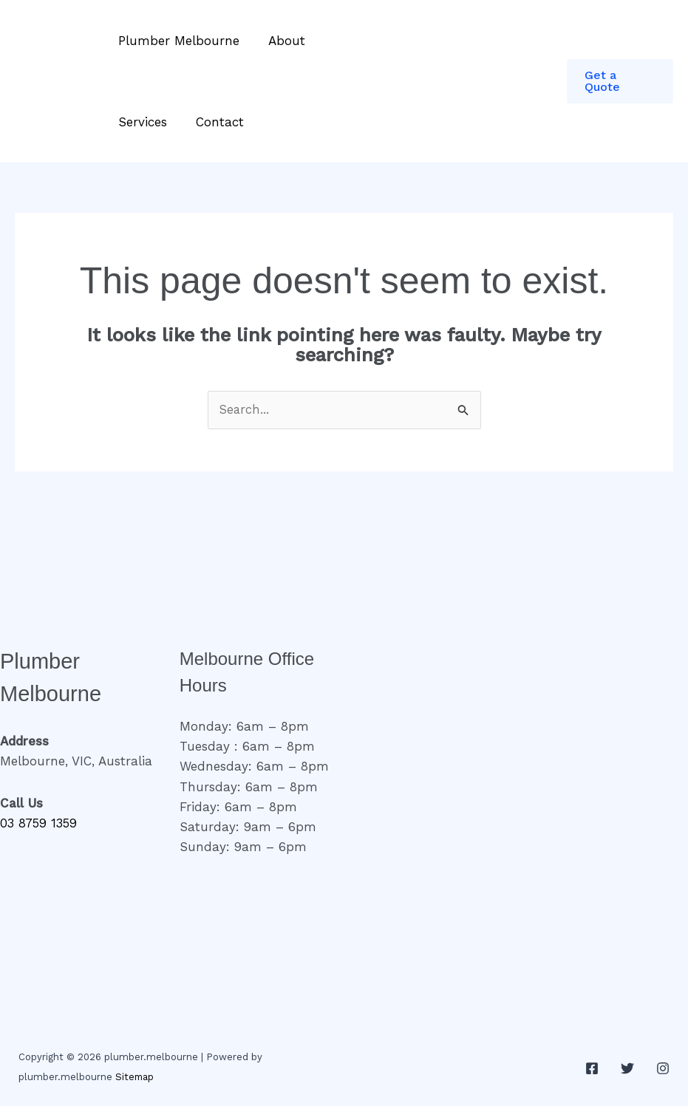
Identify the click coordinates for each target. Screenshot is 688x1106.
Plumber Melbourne (176, 40)
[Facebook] (592, 1068)
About (280, 40)
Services (140, 122)
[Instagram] (663, 1068)
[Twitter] (627, 1068)
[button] (620, 81)
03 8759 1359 (40, 823)
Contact (214, 122)
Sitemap (135, 1077)
